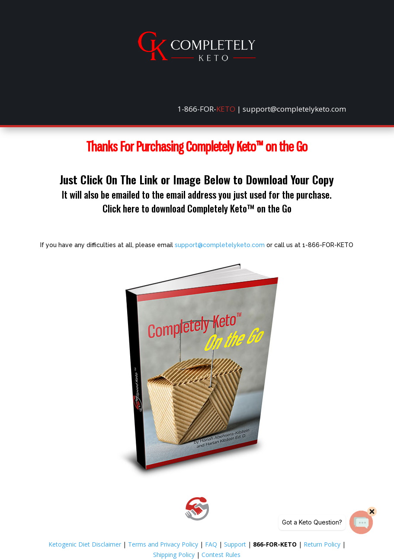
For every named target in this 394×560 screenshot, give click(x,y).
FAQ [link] (211, 544)
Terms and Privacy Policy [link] (163, 544)
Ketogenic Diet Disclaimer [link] (84, 544)
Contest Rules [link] (221, 554)
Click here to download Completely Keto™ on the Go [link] (197, 208)
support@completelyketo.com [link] (220, 244)
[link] (197, 59)
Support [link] (235, 544)
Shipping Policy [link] (174, 554)
